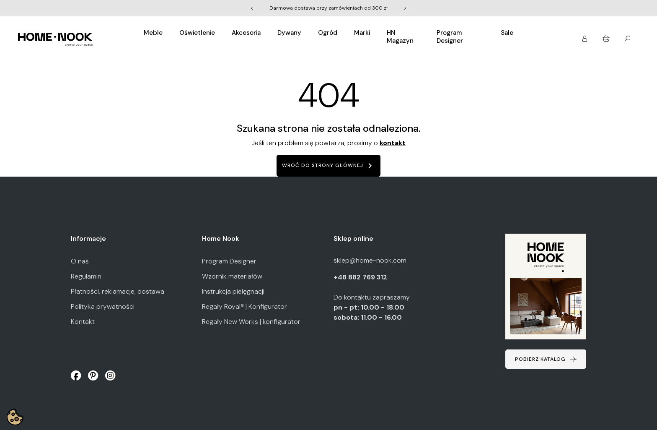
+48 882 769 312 (361, 277)
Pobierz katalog (540, 359)
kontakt (393, 142)
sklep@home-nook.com (370, 260)
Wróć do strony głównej (328, 166)
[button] (585, 36)
